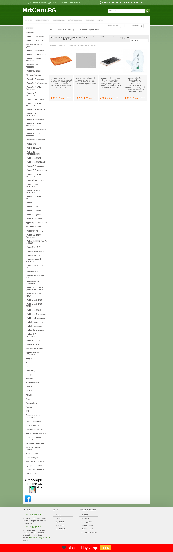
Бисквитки (85, 518)
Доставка (60, 522)
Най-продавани (75, 20)
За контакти (61, 529)
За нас (59, 518)
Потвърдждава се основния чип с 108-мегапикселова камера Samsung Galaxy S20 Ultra (34, 533)
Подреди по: (124, 38)
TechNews (90, 20)
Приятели (85, 515)
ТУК (105, 548)
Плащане (60, 525)
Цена (102, 37)
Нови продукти (42, 20)
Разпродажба (58, 20)
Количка (146, 26)
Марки (100, 20)
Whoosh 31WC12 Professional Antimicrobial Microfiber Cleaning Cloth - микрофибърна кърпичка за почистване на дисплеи (61, 82)
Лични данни (86, 522)
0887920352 (108, 2)
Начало (29, 20)
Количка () (137, 26)
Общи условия (87, 525)
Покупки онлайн (44, 538)
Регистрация (113, 26)
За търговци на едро (89, 532)
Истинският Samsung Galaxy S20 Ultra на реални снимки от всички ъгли (35, 520)
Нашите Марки (87, 529)
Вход (122, 26)
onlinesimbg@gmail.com (131, 2)
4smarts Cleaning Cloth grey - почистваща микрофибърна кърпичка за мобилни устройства (86, 81)
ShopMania (33, 538)
